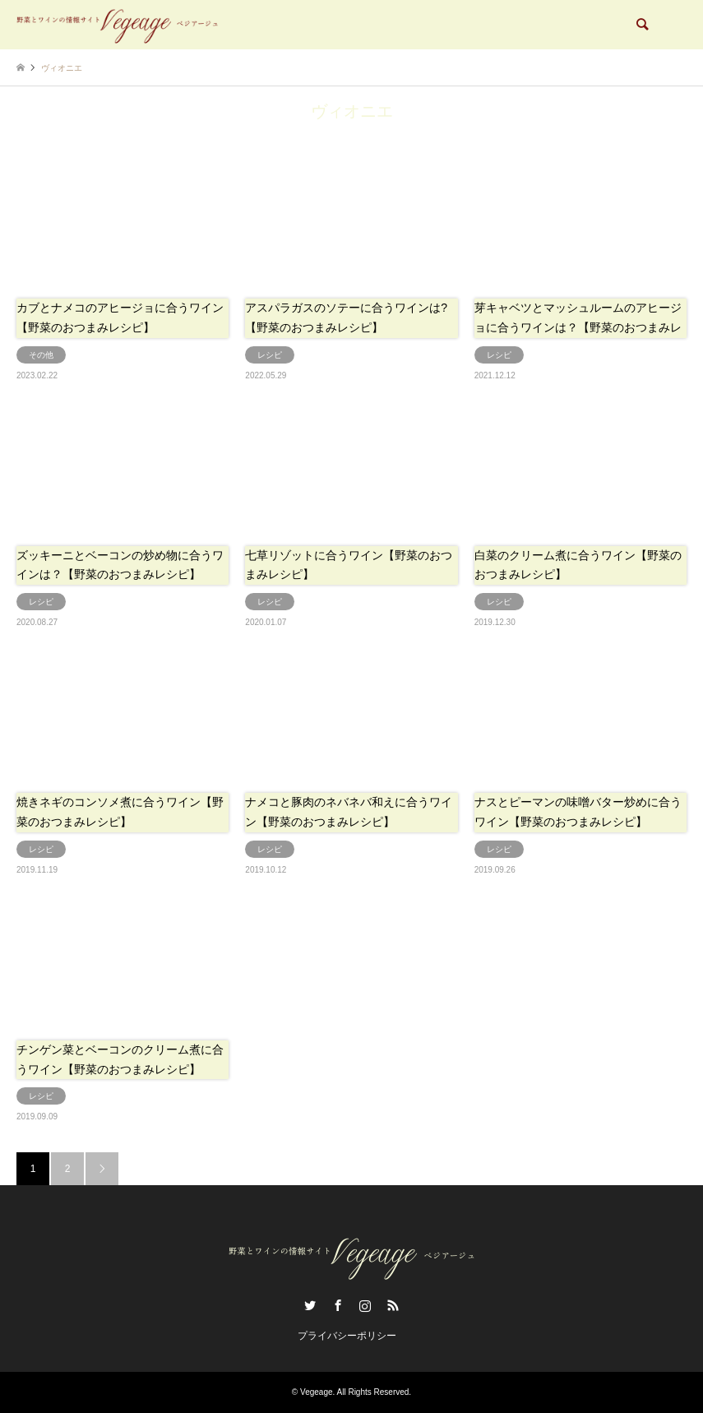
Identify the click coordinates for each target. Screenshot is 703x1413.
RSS (393, 1305)
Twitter (310, 1305)
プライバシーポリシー (347, 1335)
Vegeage (316, 1392)
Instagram (365, 1305)
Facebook (338, 1305)
